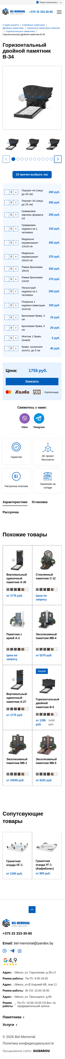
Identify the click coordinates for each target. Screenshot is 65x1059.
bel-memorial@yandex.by (33, 943)
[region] (32, 529)
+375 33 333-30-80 (41, 11)
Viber (24, 421)
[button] (13, 159)
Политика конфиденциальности (28, 1043)
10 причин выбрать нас (32, 174)
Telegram (39, 421)
